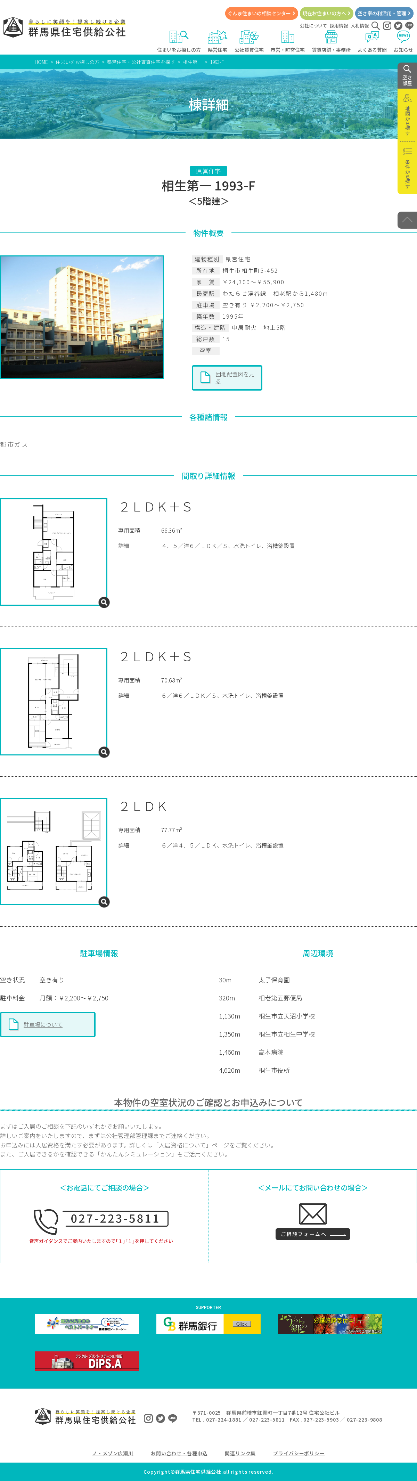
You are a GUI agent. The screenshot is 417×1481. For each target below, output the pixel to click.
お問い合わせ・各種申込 (179, 1453)
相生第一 (192, 61)
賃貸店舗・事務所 (331, 41)
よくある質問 (372, 41)
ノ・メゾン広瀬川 (112, 1453)
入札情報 (360, 25)
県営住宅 (218, 41)
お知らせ (404, 41)
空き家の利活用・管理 (382, 13)
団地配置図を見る (234, 377)
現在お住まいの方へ (324, 13)
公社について (313, 25)
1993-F (217, 61)
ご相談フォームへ (304, 1233)
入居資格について (182, 1145)
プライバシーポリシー (299, 1453)
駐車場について (43, 1024)
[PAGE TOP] (407, 220)
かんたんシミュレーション (135, 1154)
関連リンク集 (240, 1453)
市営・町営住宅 (288, 41)
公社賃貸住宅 (249, 41)
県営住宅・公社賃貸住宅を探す (141, 61)
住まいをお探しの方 (179, 41)
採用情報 (339, 25)
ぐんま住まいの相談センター (259, 13)
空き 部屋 (407, 76)
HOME (41, 61)
